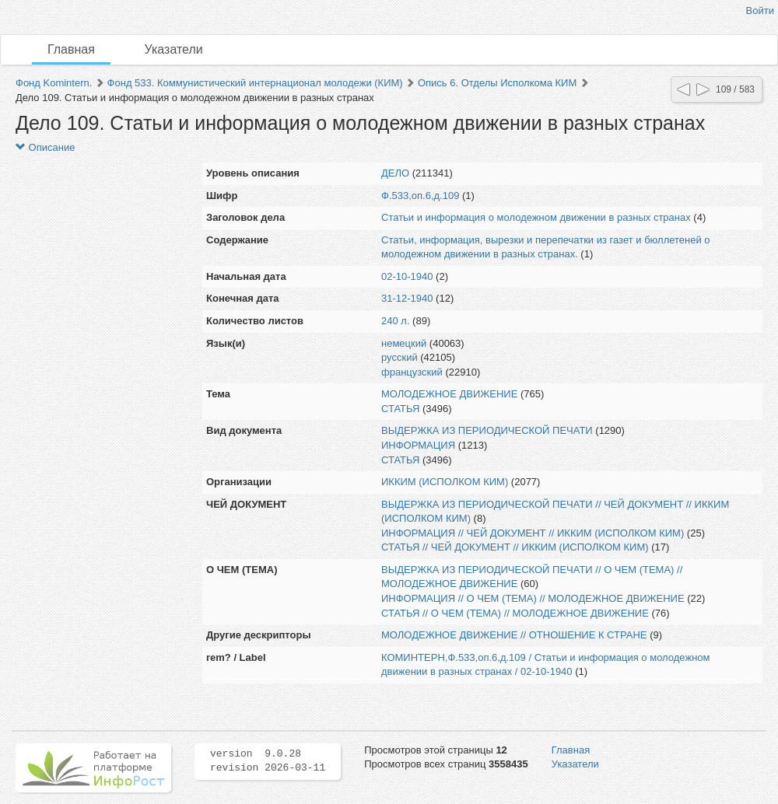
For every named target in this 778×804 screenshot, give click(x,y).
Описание (45, 147)
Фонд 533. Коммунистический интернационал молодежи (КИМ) (255, 83)
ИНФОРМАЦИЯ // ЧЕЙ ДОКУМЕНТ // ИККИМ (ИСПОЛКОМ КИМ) (532, 533)
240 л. (395, 321)
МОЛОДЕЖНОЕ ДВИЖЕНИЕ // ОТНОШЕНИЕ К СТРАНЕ (514, 635)
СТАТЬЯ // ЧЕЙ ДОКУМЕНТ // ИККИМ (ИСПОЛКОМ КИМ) (515, 547)
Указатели (174, 49)
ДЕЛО (395, 173)
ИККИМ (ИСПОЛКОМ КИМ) (444, 482)
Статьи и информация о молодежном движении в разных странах (536, 217)
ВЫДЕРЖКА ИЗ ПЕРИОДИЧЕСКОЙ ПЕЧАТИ (487, 430)
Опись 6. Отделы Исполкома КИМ (497, 83)
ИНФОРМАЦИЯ (418, 445)
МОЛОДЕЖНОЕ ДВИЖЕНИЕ (449, 394)
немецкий (403, 343)
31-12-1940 (407, 298)
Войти (760, 10)
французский (412, 372)
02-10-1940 (407, 276)
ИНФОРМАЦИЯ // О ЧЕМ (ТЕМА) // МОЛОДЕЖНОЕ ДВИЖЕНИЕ (533, 598)
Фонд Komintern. (54, 83)
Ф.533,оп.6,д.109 (420, 195)
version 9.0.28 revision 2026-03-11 (267, 761)
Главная (71, 49)
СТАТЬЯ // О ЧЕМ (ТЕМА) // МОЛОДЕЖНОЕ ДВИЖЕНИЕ (515, 613)
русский (399, 357)
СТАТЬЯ (400, 408)
